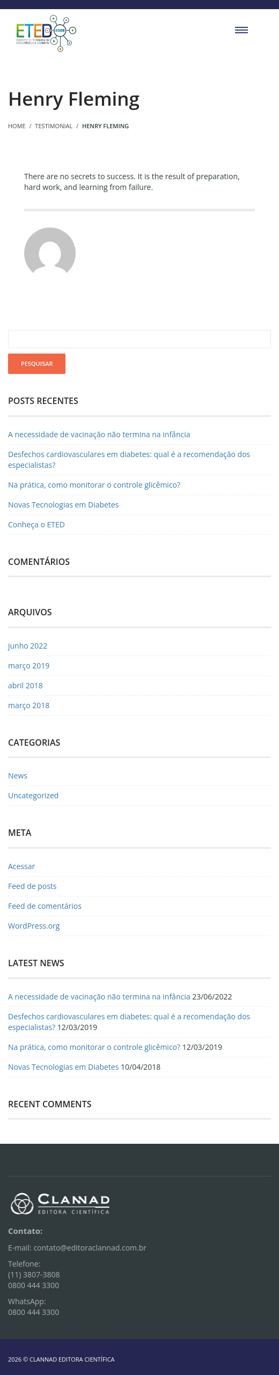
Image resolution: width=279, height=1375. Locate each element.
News (17, 775)
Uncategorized (33, 795)
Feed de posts (32, 886)
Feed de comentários (45, 906)
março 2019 (28, 665)
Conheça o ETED (36, 524)
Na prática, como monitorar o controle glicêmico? (94, 485)
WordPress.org (34, 926)
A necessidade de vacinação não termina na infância (99, 434)
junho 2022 (27, 646)
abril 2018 (25, 685)
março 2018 (28, 705)
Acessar (21, 866)
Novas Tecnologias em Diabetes (63, 504)
